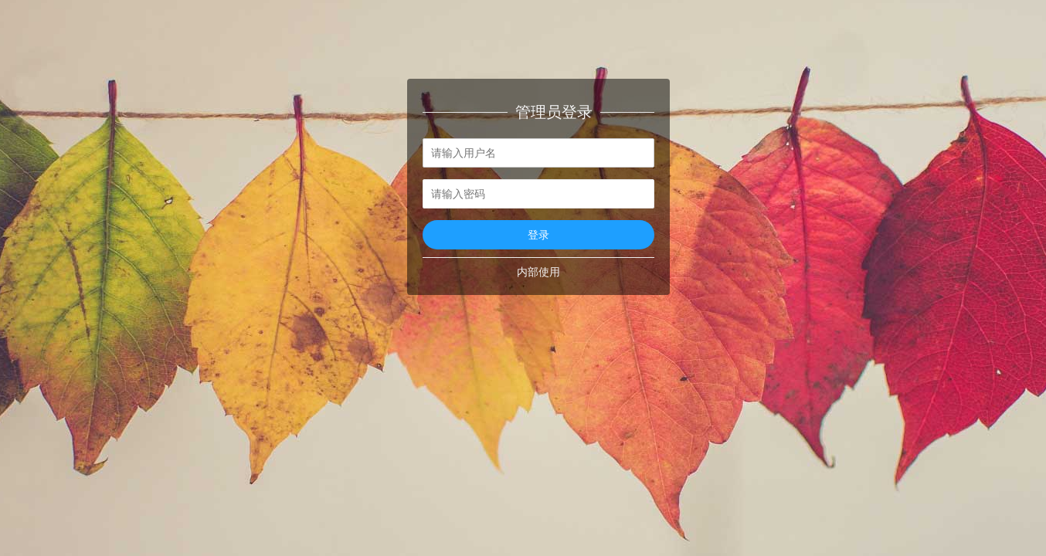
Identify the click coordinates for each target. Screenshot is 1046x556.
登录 (538, 235)
